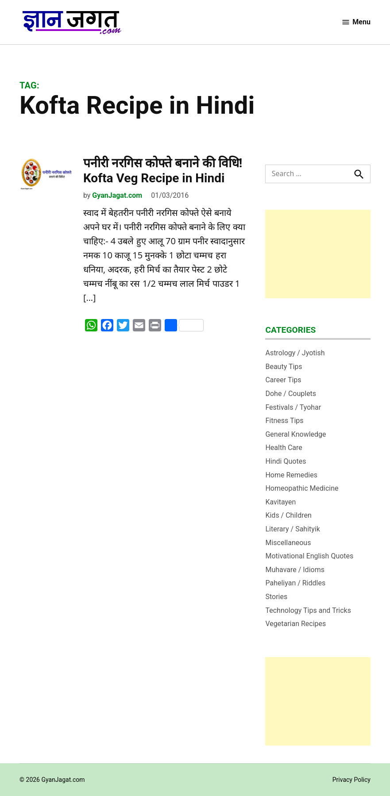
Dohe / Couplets (290, 393)
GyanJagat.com (117, 195)
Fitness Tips (284, 420)
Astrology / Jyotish (294, 353)
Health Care (283, 447)
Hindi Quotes (285, 461)
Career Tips (283, 380)
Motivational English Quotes (309, 556)
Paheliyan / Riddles (295, 583)
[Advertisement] (318, 254)
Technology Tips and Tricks (308, 610)
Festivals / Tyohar (293, 407)
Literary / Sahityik (292, 529)
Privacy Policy (351, 779)
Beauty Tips (283, 366)
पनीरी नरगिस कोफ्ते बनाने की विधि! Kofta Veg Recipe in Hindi (162, 170)
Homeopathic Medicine (301, 488)
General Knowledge (295, 434)
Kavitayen (280, 502)
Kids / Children (288, 515)
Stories (276, 596)
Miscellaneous (288, 542)
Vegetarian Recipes (295, 623)
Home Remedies (291, 475)
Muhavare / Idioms (294, 569)
